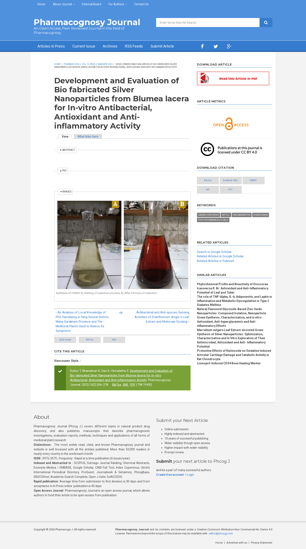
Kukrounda (260, 215)
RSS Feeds (134, 46)
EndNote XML (230, 180)
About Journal (62, 4)
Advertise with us (236, 542)
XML (114, 339)
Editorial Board (91, 4)
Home (41, 4)
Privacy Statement (261, 542)
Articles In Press (51, 46)
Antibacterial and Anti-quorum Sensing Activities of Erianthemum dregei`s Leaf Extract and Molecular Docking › (162, 317)
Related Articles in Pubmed (215, 261)
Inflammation (241, 215)
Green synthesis (208, 215)
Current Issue (83, 46)
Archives (110, 46)
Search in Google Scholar (214, 252)
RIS (208, 189)
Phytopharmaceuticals (213, 220)
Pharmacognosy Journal (87, 22)
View (67, 136)
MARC (253, 180)
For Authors (116, 4)
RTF (230, 189)
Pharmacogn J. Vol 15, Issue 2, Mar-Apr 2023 (88, 64)
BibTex (89, 339)
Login (190, 474)
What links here (87, 136)
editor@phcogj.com (221, 533)
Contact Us (141, 4)
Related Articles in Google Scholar (220, 256)
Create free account (170, 474)
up (121, 312)
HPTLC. (226, 215)
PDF (132, 385)
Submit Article (162, 46)
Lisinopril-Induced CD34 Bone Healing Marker (229, 363)
